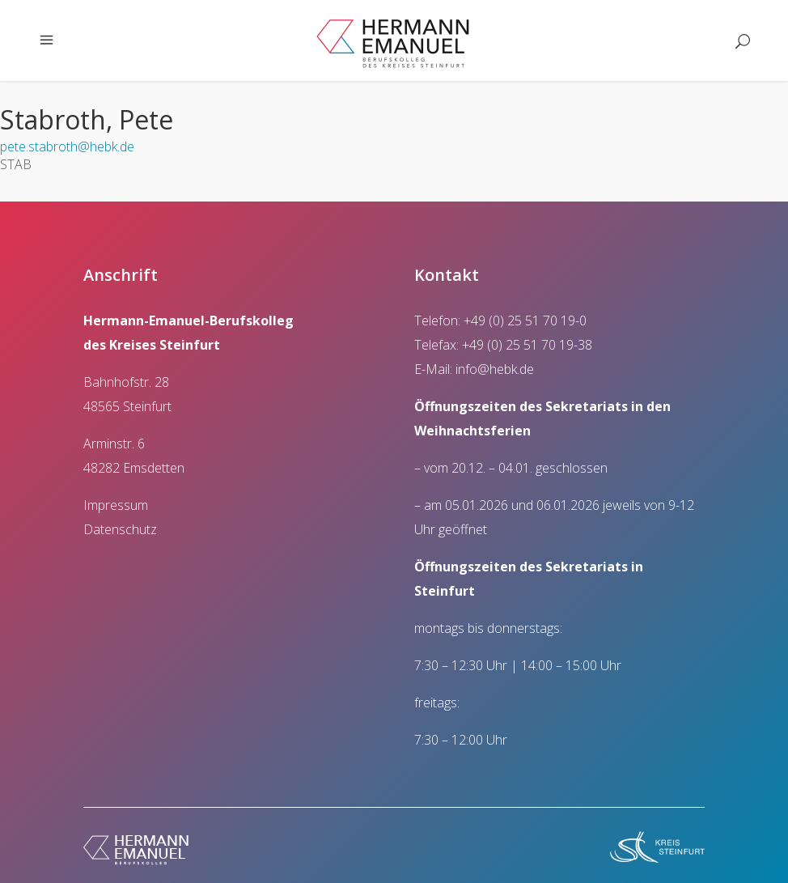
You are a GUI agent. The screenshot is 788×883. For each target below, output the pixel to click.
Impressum (115, 505)
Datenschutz (120, 529)
